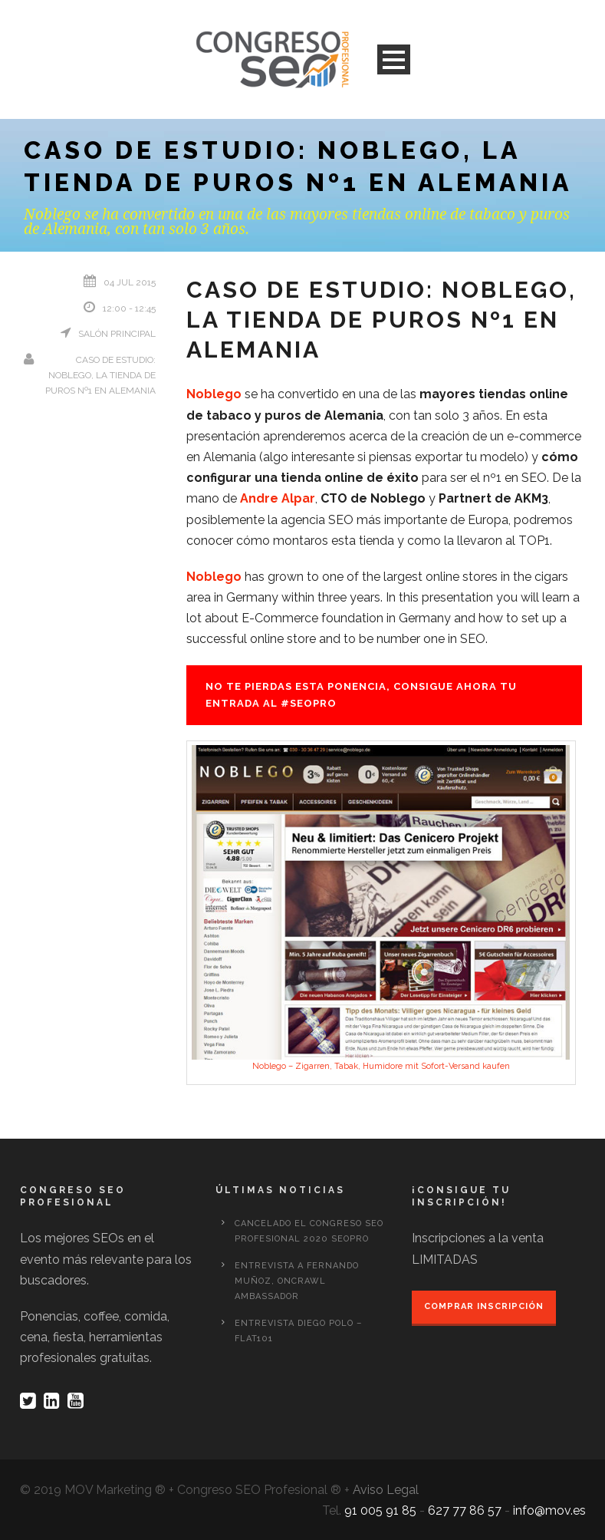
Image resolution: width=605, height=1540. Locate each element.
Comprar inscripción (484, 1306)
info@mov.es (549, 1510)
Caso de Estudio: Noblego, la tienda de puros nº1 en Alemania (100, 375)
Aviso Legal (386, 1489)
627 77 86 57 (464, 1510)
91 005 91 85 (380, 1510)
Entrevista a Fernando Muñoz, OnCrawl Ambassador (297, 1281)
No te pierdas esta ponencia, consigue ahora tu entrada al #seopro (361, 695)
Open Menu (393, 59)
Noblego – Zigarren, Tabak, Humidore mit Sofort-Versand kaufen (381, 1066)
